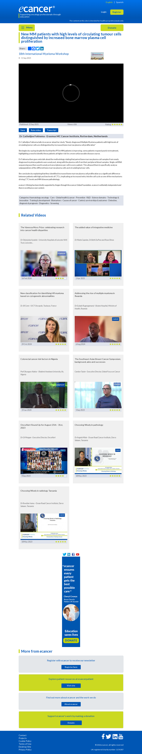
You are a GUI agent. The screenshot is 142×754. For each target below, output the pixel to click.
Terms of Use (25, 744)
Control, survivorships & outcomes (92, 200)
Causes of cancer (70, 200)
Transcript (51, 130)
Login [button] (103, 12)
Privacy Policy (25, 749)
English (109, 2)
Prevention (80, 197)
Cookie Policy (25, 741)
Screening (54, 203)
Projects (23, 738)
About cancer (71, 704)
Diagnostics (44, 203)
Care (52, 197)
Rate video (36, 130)
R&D (89, 197)
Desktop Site (25, 746)
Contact (23, 735)
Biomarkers (56, 200)
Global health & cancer (65, 197)
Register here (71, 667)
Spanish (119, 2)
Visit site (71, 685)
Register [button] (116, 12)
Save (22, 130)
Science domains (99, 197)
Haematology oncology (39, 197)
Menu (27, 28)
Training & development (40, 200)
